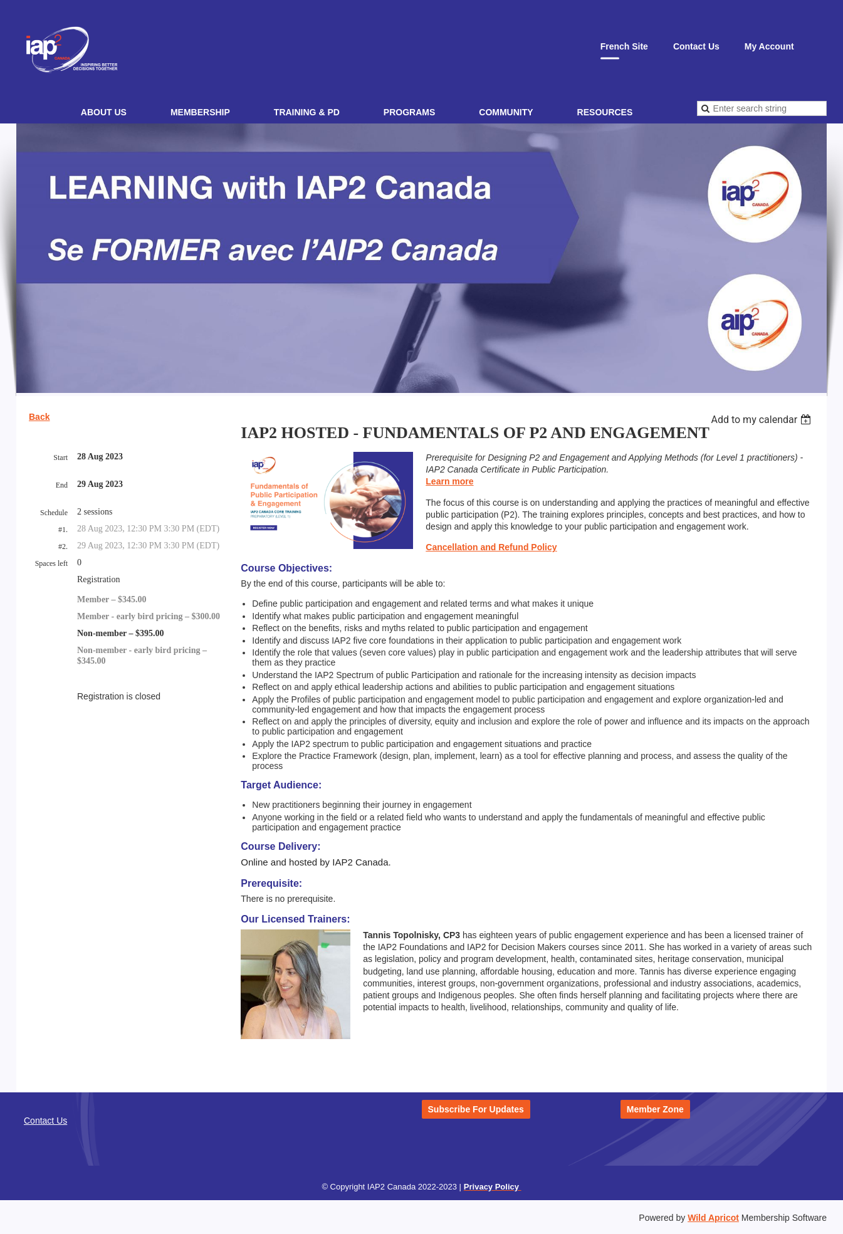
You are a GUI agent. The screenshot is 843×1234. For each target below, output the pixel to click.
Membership (200, 112)
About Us (104, 112)
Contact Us (696, 46)
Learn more (449, 481)
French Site (624, 46)
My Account (769, 46)
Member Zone (655, 1109)
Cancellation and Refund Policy (491, 547)
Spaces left (51, 563)
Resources (605, 112)
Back (39, 417)
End (62, 485)
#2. (63, 546)
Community (506, 112)
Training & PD (307, 112)
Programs (409, 112)
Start (60, 457)
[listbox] (762, 419)
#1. (63, 529)
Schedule (54, 512)
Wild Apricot (713, 1218)
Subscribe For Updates (476, 1109)
